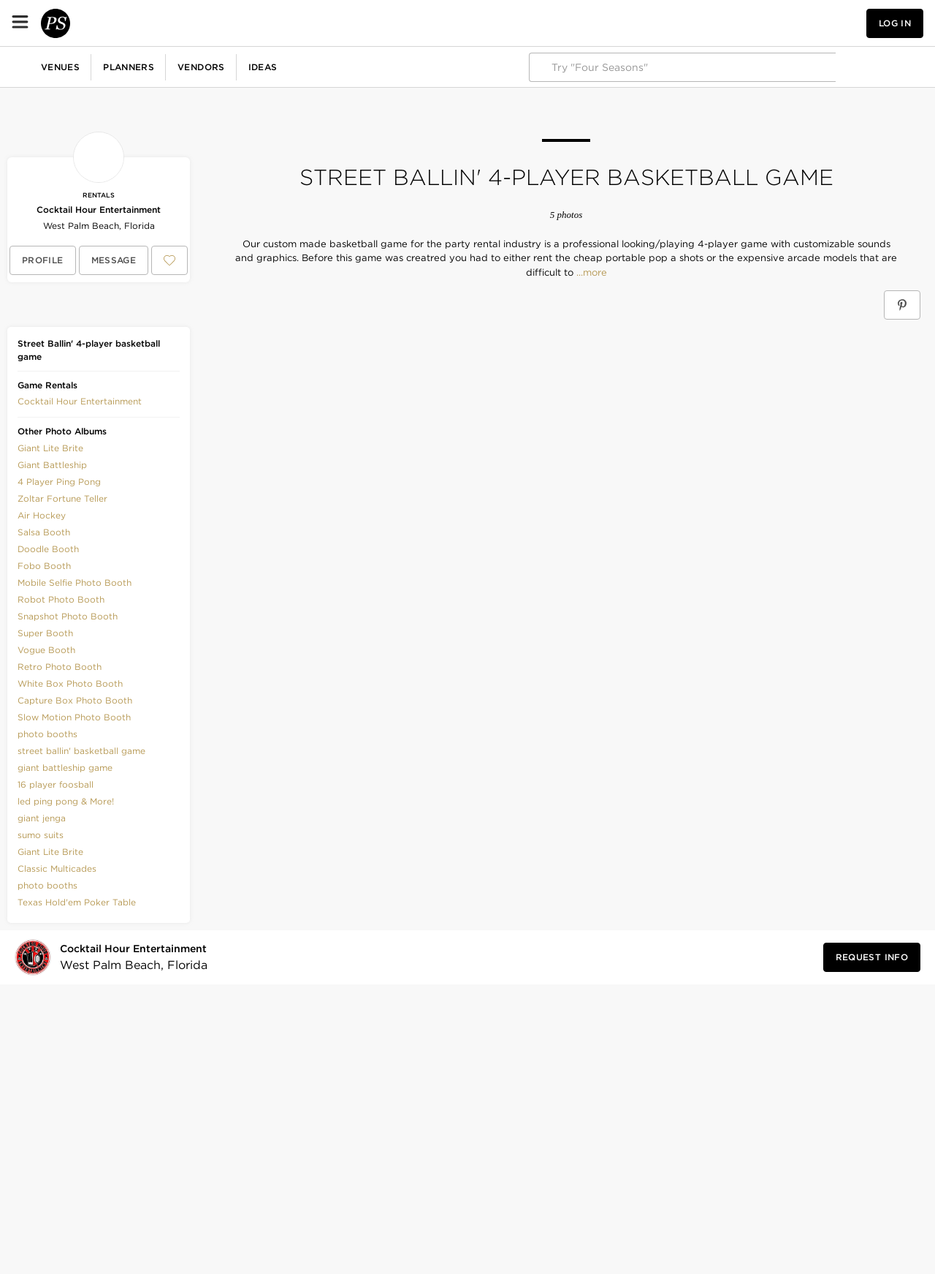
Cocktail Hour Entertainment (99, 209)
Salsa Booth (44, 532)
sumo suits (41, 834)
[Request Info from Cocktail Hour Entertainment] (871, 957)
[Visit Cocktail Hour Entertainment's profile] (136, 957)
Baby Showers (296, 66)
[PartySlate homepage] (70, 23)
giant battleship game (65, 767)
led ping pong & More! (66, 801)
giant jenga (42, 818)
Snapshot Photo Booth (68, 616)
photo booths (47, 733)
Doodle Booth (48, 548)
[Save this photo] (304, 340)
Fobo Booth (44, 565)
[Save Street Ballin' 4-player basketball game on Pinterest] (902, 305)
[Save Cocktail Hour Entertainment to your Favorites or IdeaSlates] (169, 260)
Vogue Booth (46, 649)
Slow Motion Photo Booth (74, 717)
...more (590, 273)
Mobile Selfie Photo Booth (74, 582)
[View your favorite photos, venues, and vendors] (758, 23)
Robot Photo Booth (61, 599)
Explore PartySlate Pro (859, 66)
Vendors (318, 23)
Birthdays (215, 66)
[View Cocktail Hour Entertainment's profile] (42, 260)
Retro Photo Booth (60, 666)
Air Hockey (42, 515)
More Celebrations (478, 66)
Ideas (379, 23)
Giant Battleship (52, 464)
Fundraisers (382, 66)
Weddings (36, 66)
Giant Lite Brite (50, 447)
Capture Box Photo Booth (75, 700)
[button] (758, 23)
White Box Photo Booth (70, 683)
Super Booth (45, 632)
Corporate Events (126, 66)
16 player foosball (56, 784)
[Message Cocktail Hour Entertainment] (114, 260)
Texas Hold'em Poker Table (77, 902)
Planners (245, 23)
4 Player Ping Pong (59, 481)
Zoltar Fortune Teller (62, 498)
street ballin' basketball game (81, 750)
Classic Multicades (57, 868)
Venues (177, 23)
